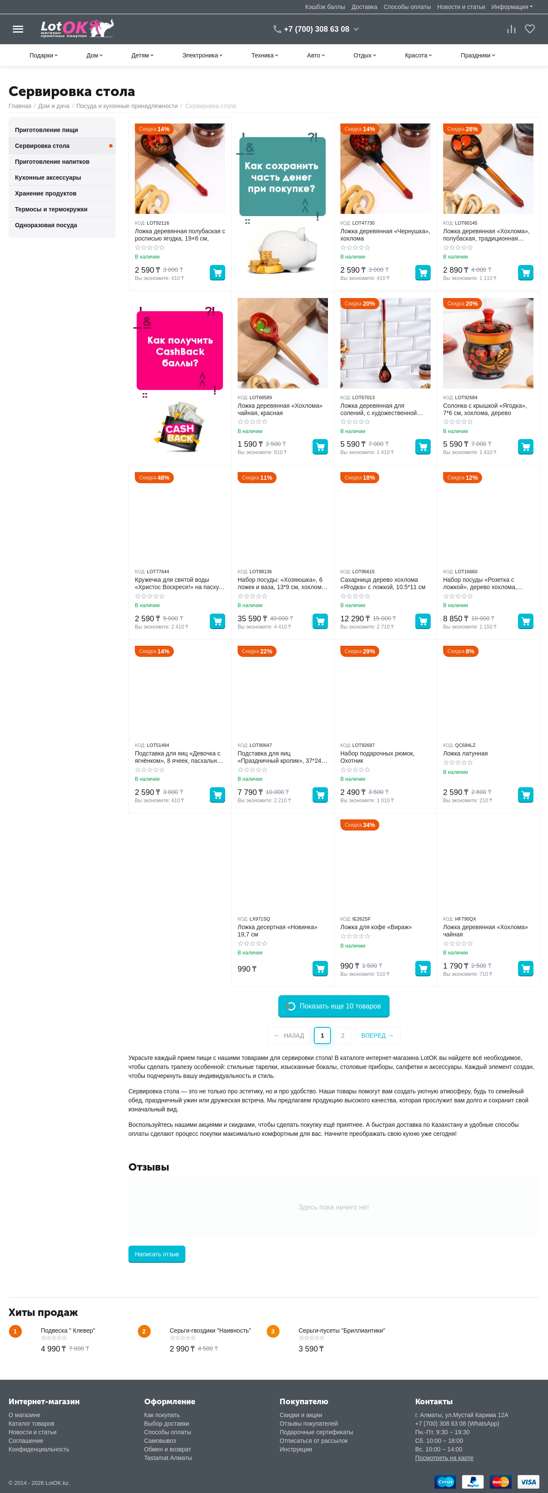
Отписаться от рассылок (314, 1440)
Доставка (364, 6)
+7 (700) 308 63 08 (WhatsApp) (457, 1423)
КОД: (140, 223)
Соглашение (26, 1440)
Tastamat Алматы (168, 1457)
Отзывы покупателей (309, 1423)
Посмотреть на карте (444, 1457)
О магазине (24, 1415)
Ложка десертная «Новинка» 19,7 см (278, 931)
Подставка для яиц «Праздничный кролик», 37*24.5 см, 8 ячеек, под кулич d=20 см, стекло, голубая (282, 757)
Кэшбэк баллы (325, 6)
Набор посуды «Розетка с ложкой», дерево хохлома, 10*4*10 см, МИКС (480, 583)
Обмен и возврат (167, 1449)
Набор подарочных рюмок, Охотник (377, 757)
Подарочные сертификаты (316, 1432)
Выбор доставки (166, 1423)
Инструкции (296, 1449)
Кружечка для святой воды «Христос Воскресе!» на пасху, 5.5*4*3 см (177, 583)
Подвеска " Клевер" (68, 1330)
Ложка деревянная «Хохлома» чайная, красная (280, 409)
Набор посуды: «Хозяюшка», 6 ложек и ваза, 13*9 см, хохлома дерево (281, 583)
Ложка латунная (465, 753)
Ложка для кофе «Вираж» (376, 927)
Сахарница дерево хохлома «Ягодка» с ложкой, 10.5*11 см (383, 583)
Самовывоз (160, 1440)
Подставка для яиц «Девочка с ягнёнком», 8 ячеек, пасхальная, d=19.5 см (180, 757)
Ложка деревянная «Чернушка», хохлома (385, 235)
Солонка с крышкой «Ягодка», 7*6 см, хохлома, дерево (485, 409)
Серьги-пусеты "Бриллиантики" (342, 1330)
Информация (509, 6)
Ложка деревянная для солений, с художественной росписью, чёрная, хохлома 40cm (378, 409)
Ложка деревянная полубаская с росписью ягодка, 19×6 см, (180, 235)
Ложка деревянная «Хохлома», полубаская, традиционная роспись (486, 235)
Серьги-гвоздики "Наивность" (210, 1330)
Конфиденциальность (39, 1449)
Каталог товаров (31, 1423)
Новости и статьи (461, 6)
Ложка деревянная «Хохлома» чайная (485, 931)
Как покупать (162, 1415)
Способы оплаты (407, 6)
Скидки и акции (301, 1415)
